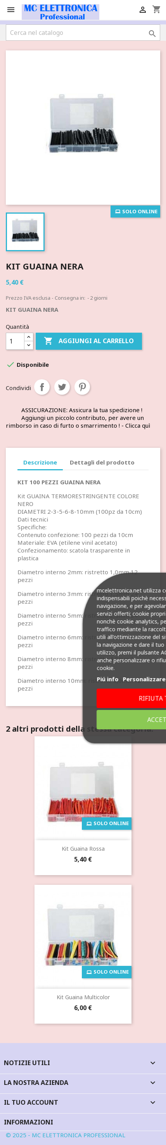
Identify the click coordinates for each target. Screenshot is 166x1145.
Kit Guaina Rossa (83, 848)
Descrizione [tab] (40, 462)
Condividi (42, 387)
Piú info (101, 679)
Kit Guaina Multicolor (83, 997)
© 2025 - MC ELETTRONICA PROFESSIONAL (65, 1135)
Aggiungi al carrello (89, 341)
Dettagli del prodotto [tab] (102, 462)
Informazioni (28, 1122)
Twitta (62, 387)
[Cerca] (83, 32)
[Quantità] (15, 341)
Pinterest (82, 387)
